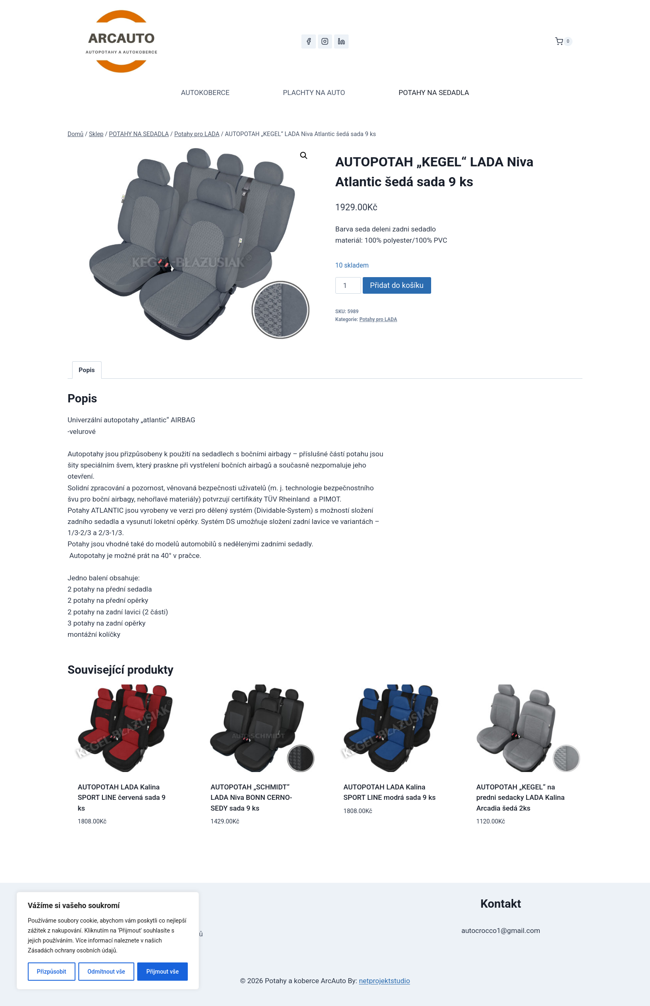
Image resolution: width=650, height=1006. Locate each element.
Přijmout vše (162, 971)
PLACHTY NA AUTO (314, 92)
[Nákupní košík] (563, 41)
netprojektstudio (384, 981)
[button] (303, 155)
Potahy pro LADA (378, 319)
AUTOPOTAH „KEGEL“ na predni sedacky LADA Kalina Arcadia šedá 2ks (520, 797)
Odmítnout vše (106, 971)
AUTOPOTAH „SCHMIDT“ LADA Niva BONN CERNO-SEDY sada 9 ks (251, 797)
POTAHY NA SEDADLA (433, 92)
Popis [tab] (87, 370)
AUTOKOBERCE (205, 92)
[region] (108, 940)
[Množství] (348, 285)
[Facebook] (308, 41)
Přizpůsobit (51, 971)
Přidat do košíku (397, 285)
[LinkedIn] (341, 41)
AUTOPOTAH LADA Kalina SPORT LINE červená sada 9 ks (122, 797)
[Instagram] (325, 41)
